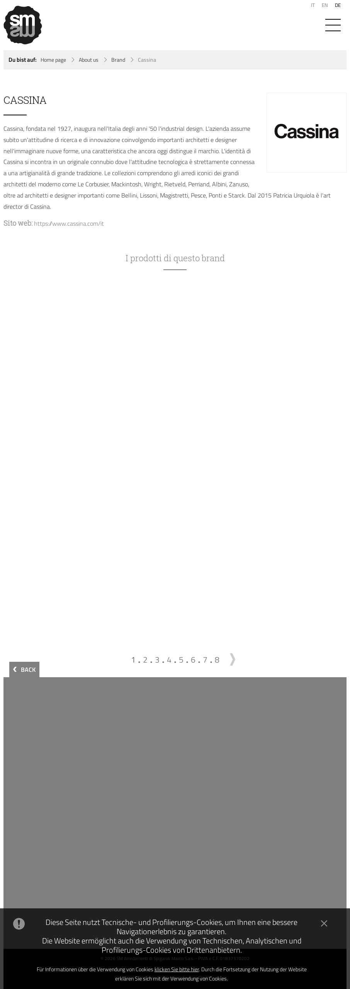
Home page (53, 60)
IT (313, 5)
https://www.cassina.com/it (69, 223)
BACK (28, 669)
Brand (118, 60)
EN (325, 5)
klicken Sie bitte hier (177, 969)
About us (89, 60)
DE (338, 5)
